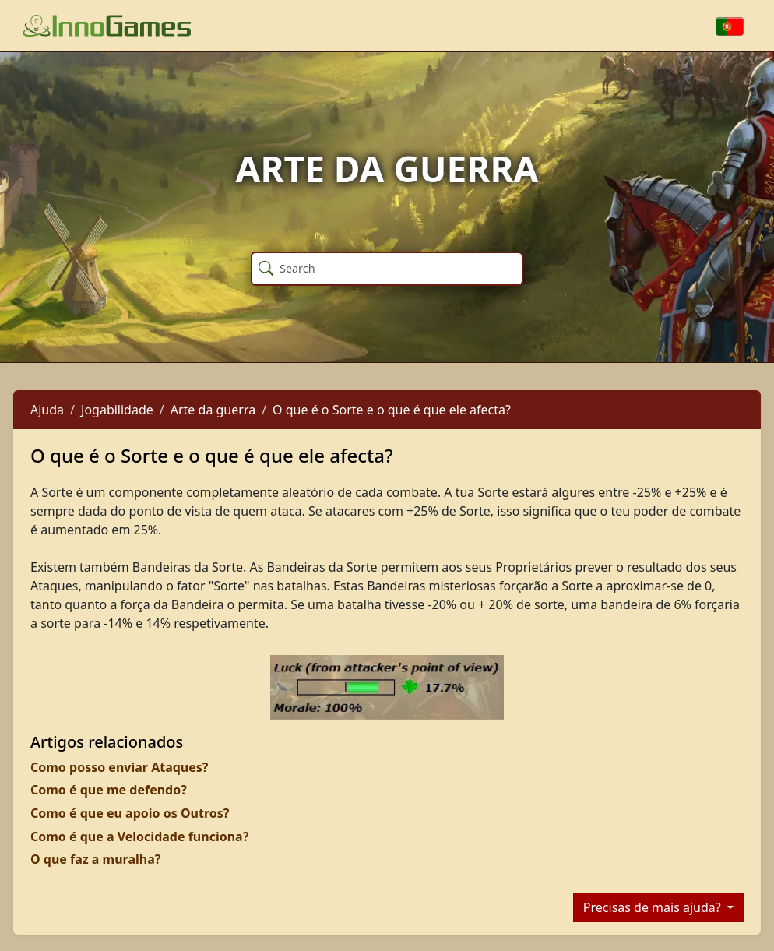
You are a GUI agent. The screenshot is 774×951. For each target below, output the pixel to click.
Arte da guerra (213, 409)
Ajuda (47, 409)
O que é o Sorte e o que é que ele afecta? (392, 409)
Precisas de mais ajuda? (653, 907)
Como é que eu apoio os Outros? (129, 813)
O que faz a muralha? (95, 859)
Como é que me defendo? (108, 789)
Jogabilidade (117, 409)
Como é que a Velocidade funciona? (139, 836)
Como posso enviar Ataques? (119, 767)
